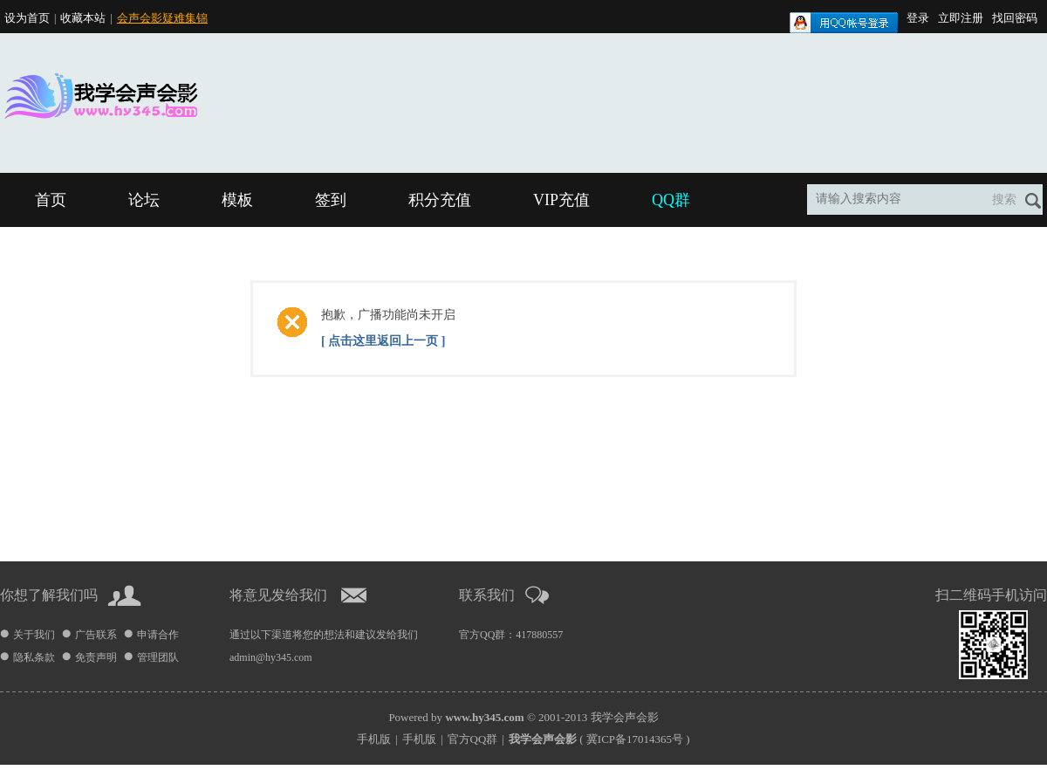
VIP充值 (561, 200)
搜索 (1004, 199)
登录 (918, 17)
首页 (50, 200)
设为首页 (27, 17)
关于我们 (34, 635)
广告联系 (96, 635)
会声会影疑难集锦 (162, 17)
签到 (330, 200)
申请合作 (158, 635)
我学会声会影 (625, 717)
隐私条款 (34, 657)
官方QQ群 (473, 739)
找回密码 (1014, 17)
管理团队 (158, 657)
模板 (237, 200)
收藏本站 (83, 17)
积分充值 (439, 200)
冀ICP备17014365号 (634, 739)
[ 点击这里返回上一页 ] (383, 340)
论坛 (144, 200)
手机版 (374, 739)
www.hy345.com (484, 717)
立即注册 (960, 17)
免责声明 (96, 657)
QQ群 (671, 200)
